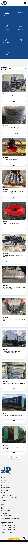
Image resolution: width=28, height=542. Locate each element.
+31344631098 (7, 515)
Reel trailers (5, 490)
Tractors (4, 480)
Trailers (4, 485)
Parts (3, 493)
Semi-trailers (6, 482)
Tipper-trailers (6, 487)
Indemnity (5, 500)
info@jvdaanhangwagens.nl (11, 518)
